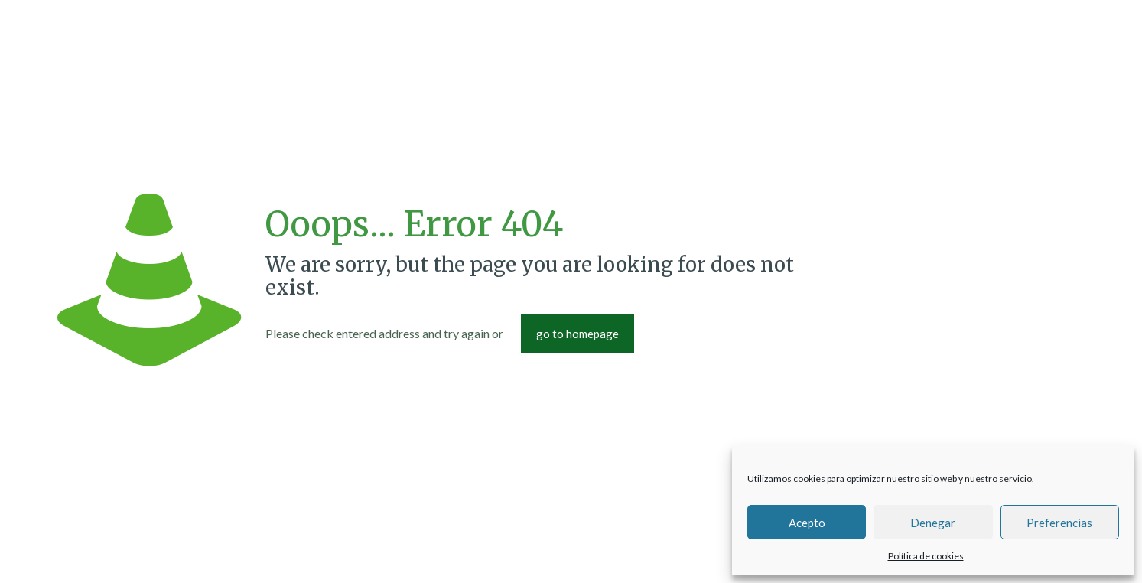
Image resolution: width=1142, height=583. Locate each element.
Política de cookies (926, 556)
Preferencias (1059, 522)
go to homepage (577, 333)
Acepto (807, 522)
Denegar (932, 522)
